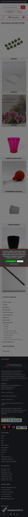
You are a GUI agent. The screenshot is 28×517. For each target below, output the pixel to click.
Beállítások (20, 261)
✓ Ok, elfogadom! (10, 261)
